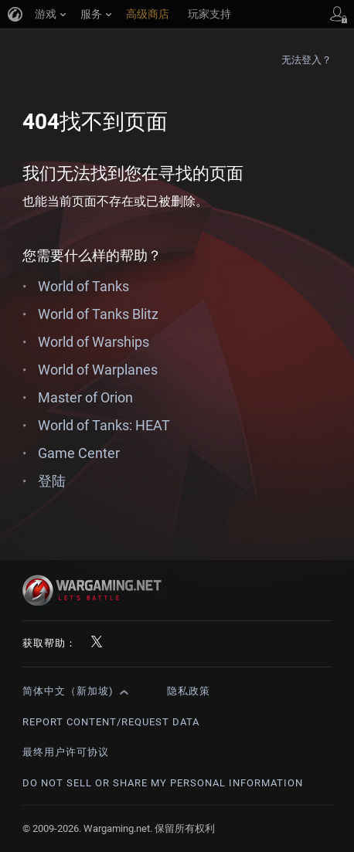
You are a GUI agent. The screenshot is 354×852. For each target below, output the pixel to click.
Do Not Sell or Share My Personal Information (162, 783)
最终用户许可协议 (65, 752)
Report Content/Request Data (110, 722)
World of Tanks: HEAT (104, 425)
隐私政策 (188, 691)
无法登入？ (306, 60)
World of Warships (93, 342)
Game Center (79, 453)
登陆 (52, 481)
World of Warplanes (98, 370)
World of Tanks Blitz (98, 314)
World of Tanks (83, 286)
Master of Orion (85, 397)
